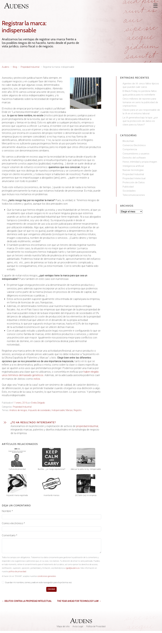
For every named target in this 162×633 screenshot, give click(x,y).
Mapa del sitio (63, 626)
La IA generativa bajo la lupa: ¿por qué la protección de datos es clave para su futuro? (140, 121)
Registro (77, 410)
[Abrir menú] (155, 5)
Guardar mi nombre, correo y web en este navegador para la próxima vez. (38, 582)
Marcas (69, 410)
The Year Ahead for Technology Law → (79, 601)
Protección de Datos (134, 182)
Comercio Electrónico (134, 145)
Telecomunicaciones (134, 195)
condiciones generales (47, 576)
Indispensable (58, 410)
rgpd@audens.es (73, 568)
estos (37, 378)
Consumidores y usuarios (136, 153)
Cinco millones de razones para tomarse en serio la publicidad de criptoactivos (140, 102)
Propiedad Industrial (22, 407)
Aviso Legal (78, 626)
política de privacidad (17, 571)
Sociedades (129, 190)
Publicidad (128, 186)
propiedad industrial (87, 426)
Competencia (130, 149)
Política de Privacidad (95, 626)
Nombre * (7, 511)
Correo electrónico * (13, 523)
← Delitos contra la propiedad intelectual (27, 601)
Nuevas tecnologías (133, 170)
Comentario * (9, 535)
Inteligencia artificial (133, 166)
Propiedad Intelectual (134, 178)
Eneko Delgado (38, 402)
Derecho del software (134, 157)
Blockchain (128, 141)
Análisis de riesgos (18, 410)
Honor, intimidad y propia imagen (140, 161)
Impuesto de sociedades (39, 410)
